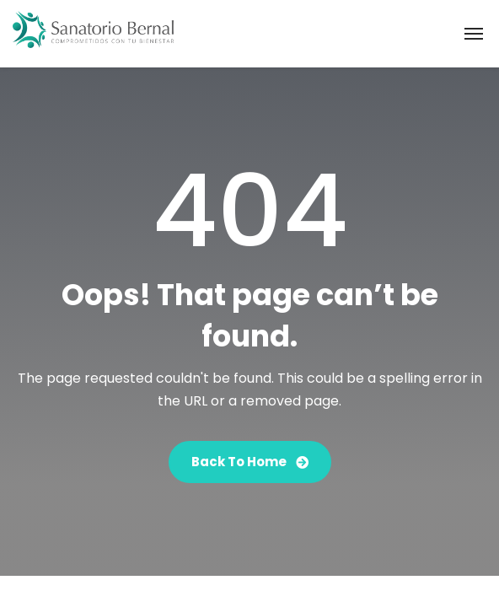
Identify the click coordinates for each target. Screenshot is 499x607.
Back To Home (250, 461)
